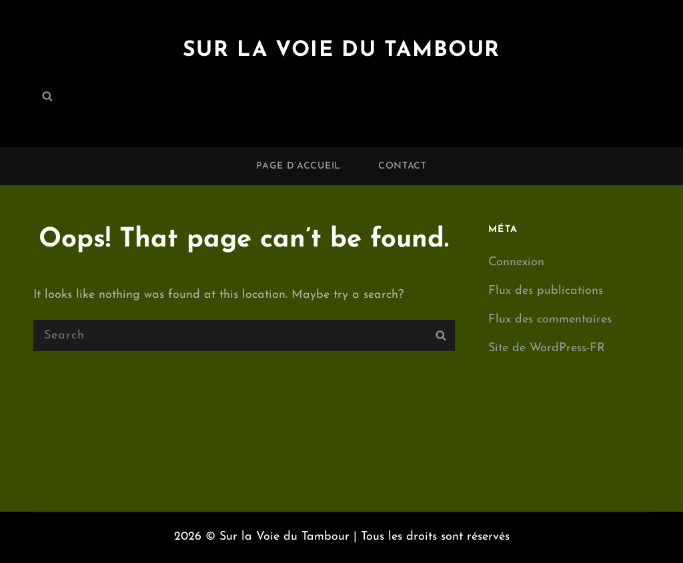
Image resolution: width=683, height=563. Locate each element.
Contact (402, 166)
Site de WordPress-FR (546, 348)
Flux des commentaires (550, 319)
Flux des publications (545, 290)
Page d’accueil (298, 166)
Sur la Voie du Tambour (341, 50)
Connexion (516, 262)
